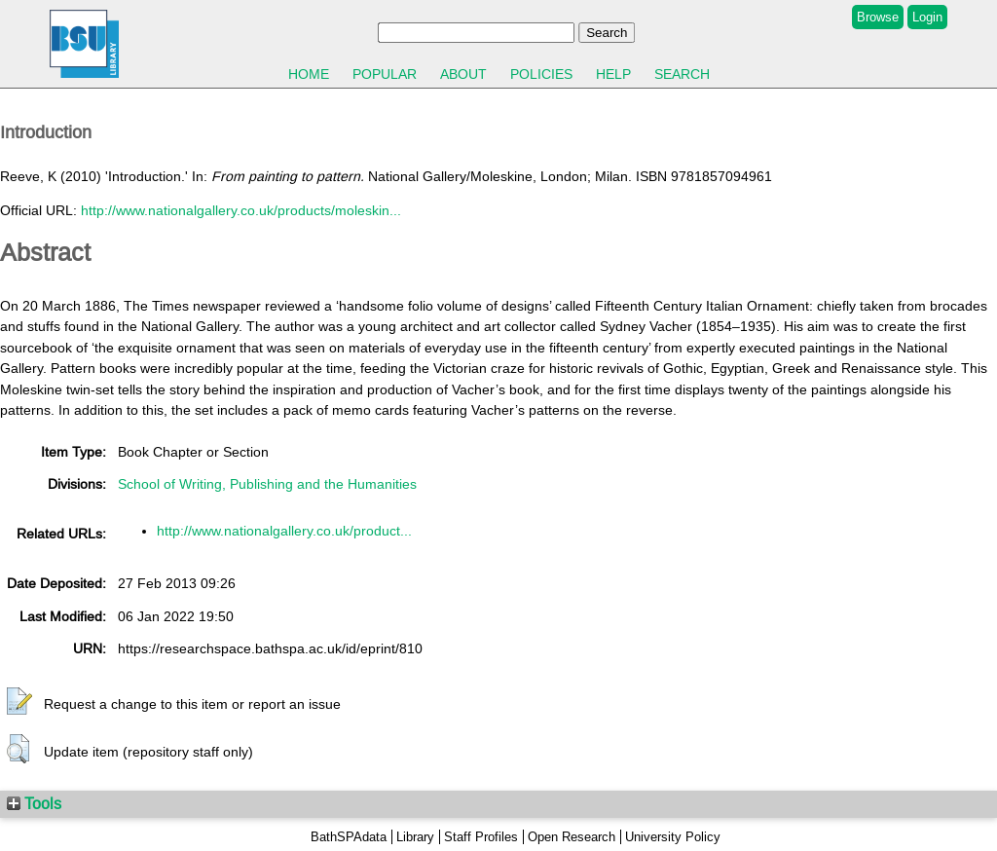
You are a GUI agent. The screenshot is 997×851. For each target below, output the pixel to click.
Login (927, 17)
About (463, 74)
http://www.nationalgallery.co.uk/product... (284, 530)
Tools (34, 803)
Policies (541, 74)
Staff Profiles (481, 837)
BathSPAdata (349, 837)
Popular (384, 74)
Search (682, 74)
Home (308, 74)
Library (415, 837)
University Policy (672, 837)
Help (613, 74)
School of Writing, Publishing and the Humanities (267, 484)
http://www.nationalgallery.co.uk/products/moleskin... (241, 210)
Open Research (571, 837)
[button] (19, 702)
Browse (878, 17)
